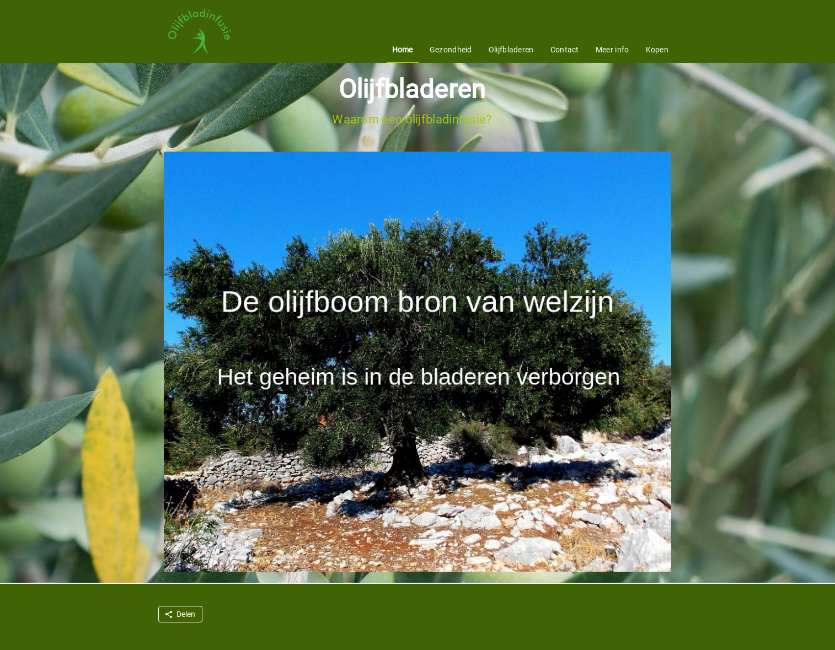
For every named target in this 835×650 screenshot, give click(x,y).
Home (402, 49)
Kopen (657, 49)
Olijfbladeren (511, 49)
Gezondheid (451, 49)
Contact (564, 49)
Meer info (612, 49)
